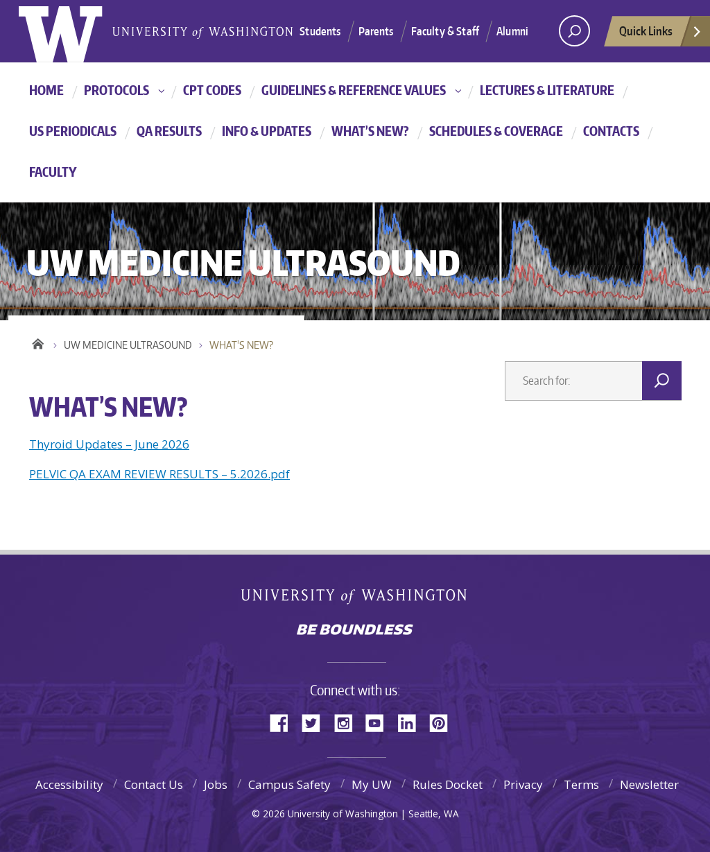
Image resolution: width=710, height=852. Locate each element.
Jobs (215, 784)
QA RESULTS (169, 131)
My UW (372, 784)
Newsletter (649, 784)
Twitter (316, 722)
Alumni (512, 31)
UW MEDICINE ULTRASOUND (128, 344)
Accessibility (69, 784)
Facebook (284, 722)
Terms (581, 784)
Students (320, 31)
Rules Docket (448, 784)
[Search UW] (574, 30)
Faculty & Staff (445, 31)
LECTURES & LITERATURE (547, 90)
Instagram (348, 722)
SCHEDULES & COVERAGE (496, 131)
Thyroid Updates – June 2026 (109, 444)
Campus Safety (289, 784)
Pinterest (443, 722)
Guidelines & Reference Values (353, 90)
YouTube (380, 722)
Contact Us (153, 784)
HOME (46, 90)
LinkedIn (411, 722)
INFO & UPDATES (266, 131)
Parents (376, 31)
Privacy (523, 784)
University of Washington (355, 599)
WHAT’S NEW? (370, 131)
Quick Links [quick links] (660, 34)
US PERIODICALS (72, 131)
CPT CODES (212, 90)
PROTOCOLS (116, 90)
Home (37, 341)
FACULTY (53, 172)
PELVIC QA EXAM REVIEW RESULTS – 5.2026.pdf (159, 474)
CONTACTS (611, 131)
